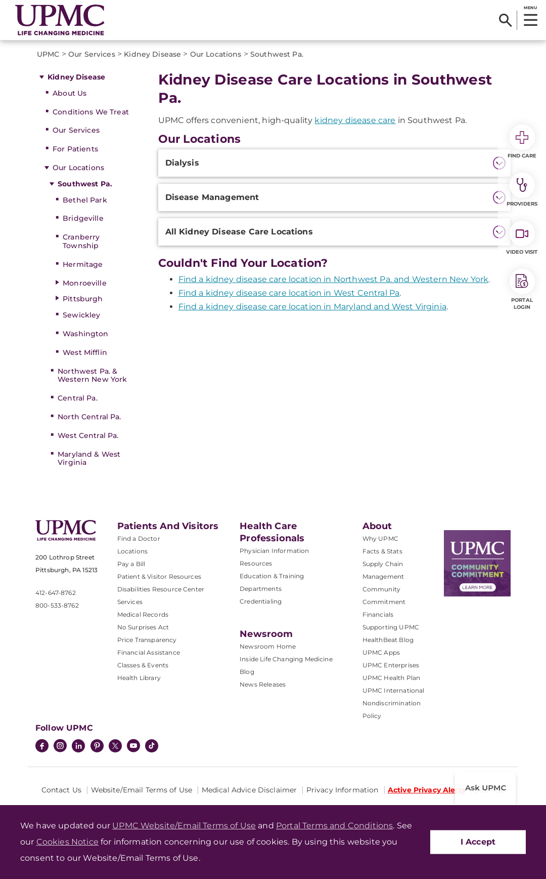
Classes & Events (143, 665)
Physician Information (274, 550)
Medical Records (142, 614)
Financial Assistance (148, 652)
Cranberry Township (81, 241)
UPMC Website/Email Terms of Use (184, 825)
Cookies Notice (67, 842)
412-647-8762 (55, 592)
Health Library (139, 678)
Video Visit (521, 238)
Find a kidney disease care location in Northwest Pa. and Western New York (333, 279)
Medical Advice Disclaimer (249, 789)
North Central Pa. (89, 416)
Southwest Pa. (85, 183)
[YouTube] (133, 747)
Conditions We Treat (91, 111)
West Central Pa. (88, 435)
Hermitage (83, 264)
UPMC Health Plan (391, 678)
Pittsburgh (83, 298)
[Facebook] (42, 747)
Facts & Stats (382, 551)
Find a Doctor (138, 538)
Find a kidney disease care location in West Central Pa (289, 293)
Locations (132, 551)
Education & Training (272, 576)
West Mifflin (85, 352)
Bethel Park (85, 200)
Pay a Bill (131, 564)
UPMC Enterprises (391, 665)
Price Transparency (147, 640)
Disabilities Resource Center (160, 589)
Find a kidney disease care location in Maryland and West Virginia (312, 306)
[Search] (505, 20)
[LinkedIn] (78, 747)
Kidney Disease (76, 77)
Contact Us (61, 789)
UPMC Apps (381, 652)
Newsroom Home (268, 646)
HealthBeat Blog (388, 640)
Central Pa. (78, 398)
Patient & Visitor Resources (159, 576)
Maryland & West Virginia (89, 458)
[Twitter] (115, 745)
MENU (530, 7)
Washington (85, 333)
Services (130, 602)
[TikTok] (151, 745)
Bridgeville (83, 218)
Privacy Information (342, 789)
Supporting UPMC (390, 627)
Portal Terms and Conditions (334, 825)
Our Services (76, 130)
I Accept (478, 842)
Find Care (522, 142)
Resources (256, 563)
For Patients (75, 148)
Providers (522, 190)
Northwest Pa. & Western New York (92, 375)
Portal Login (522, 289)
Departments (261, 588)
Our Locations (78, 167)
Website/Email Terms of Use (142, 789)
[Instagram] (60, 747)
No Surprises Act (143, 627)
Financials (378, 614)
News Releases (263, 684)
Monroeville (85, 283)
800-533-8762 (57, 605)
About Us (69, 93)
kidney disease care (354, 120)
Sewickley (81, 314)
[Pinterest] (97, 747)
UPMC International (393, 690)
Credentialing (261, 601)
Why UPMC (380, 538)
